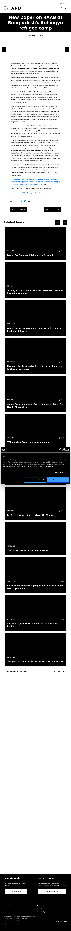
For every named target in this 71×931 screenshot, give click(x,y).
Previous (18, 210)
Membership (16, 891)
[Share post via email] (30, 201)
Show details (59, 472)
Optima (65, 921)
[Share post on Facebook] (19, 201)
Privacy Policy (41, 912)
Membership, (17, 193)
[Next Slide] (67, 49)
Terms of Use (41, 906)
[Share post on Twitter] (22, 201)
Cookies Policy (8, 912)
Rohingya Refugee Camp (35, 193)
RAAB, (24, 193)
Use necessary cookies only (35, 480)
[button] (63, 3)
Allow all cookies (57, 480)
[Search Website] (62, 8)
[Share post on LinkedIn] (26, 201)
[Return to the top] (65, 916)
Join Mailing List (51, 891)
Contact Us (7, 906)
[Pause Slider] (59, 671)
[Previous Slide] (4, 49)
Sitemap (6, 909)
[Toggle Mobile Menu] (65, 8)
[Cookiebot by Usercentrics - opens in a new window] (61, 449)
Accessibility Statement (44, 909)
